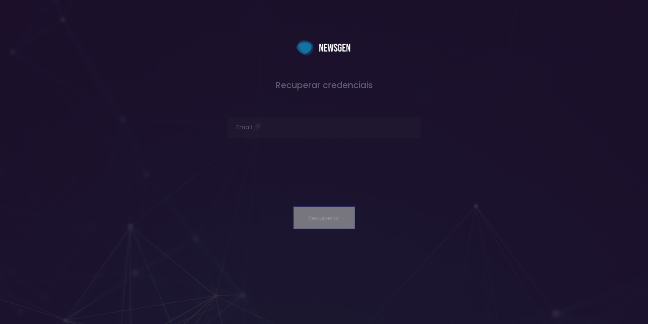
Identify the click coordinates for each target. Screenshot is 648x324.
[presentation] (324, 175)
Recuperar (324, 218)
